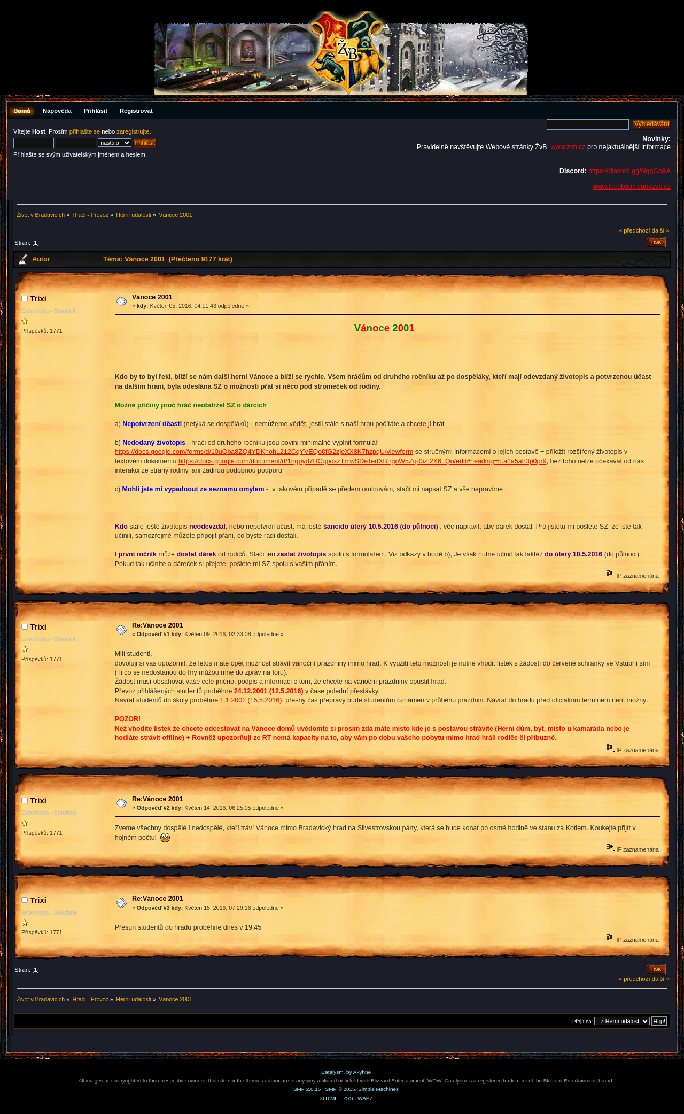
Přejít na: (582, 1021)
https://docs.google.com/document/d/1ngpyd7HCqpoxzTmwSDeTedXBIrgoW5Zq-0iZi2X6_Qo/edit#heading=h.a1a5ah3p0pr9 (362, 461)
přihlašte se (84, 131)
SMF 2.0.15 (307, 1089)
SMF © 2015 (340, 1089)
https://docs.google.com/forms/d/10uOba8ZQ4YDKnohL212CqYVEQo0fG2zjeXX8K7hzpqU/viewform (264, 451)
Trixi (38, 298)
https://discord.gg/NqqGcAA (629, 171)
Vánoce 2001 (152, 297)
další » (661, 230)
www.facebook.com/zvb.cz (632, 186)
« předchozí (634, 230)
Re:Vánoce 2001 (157, 625)
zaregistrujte (132, 131)
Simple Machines (378, 1089)
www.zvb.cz (567, 147)
